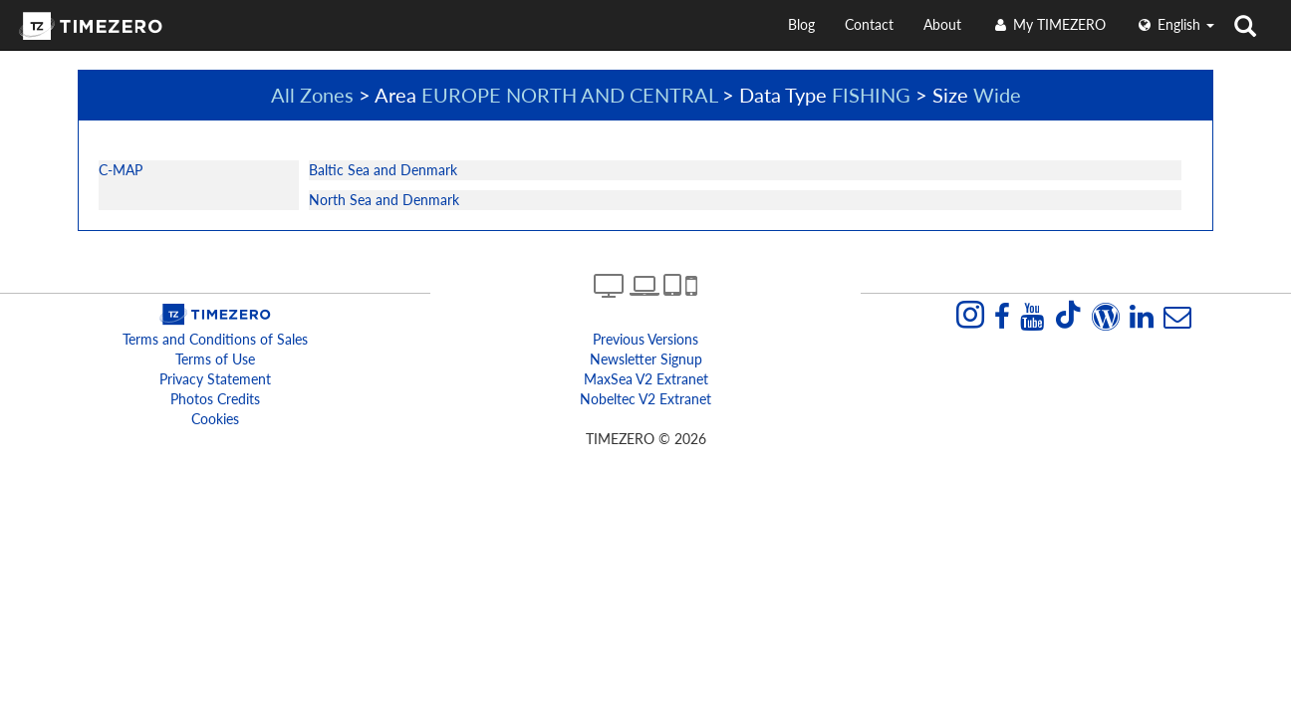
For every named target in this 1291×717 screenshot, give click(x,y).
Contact (869, 24)
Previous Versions (645, 339)
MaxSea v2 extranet (646, 378)
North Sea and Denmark (384, 199)
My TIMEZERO (1048, 24)
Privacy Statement (215, 378)
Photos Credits (215, 398)
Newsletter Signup (646, 359)
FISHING (871, 95)
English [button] (1175, 24)
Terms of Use (215, 359)
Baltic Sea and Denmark (383, 169)
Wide (997, 95)
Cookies (215, 418)
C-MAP (120, 169)
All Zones (312, 95)
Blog (801, 24)
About (942, 24)
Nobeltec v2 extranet (645, 398)
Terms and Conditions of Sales (215, 339)
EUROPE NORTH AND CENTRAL (569, 95)
